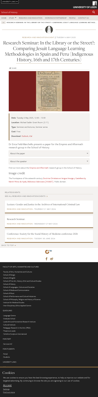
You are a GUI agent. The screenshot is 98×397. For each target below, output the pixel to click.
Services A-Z (7, 344)
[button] (94, 12)
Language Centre (9, 315)
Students (6, 357)
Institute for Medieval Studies (13, 302)
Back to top (8, 245)
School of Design (9, 275)
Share (14, 68)
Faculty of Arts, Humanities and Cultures (17, 271)
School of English (9, 278)
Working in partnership (56, 18)
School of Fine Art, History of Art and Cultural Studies (22, 281)
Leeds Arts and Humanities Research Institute (19, 321)
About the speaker (18, 161)
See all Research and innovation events (25, 196)
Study (11, 18)
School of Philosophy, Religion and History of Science (21, 299)
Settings (6, 389)
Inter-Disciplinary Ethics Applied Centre (17, 305)
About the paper (17, 153)
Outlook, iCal (27, 136)
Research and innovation (30, 18)
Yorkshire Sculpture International (15, 334)
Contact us (83, 18)
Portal (5, 354)
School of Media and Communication (16, 290)
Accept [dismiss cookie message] (7, 385)
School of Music (8, 293)
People (72, 18)
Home (3, 18)
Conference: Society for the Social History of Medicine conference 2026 (42, 233)
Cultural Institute (9, 324)
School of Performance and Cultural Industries (19, 296)
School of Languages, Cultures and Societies (19, 287)
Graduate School (9, 318)
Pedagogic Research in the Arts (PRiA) (17, 328)
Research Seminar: (16, 219)
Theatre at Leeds (9, 331)
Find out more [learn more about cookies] (9, 392)
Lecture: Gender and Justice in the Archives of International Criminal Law (43, 204)
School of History (9, 12)
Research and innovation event (38, 37)
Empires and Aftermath (39, 167)
